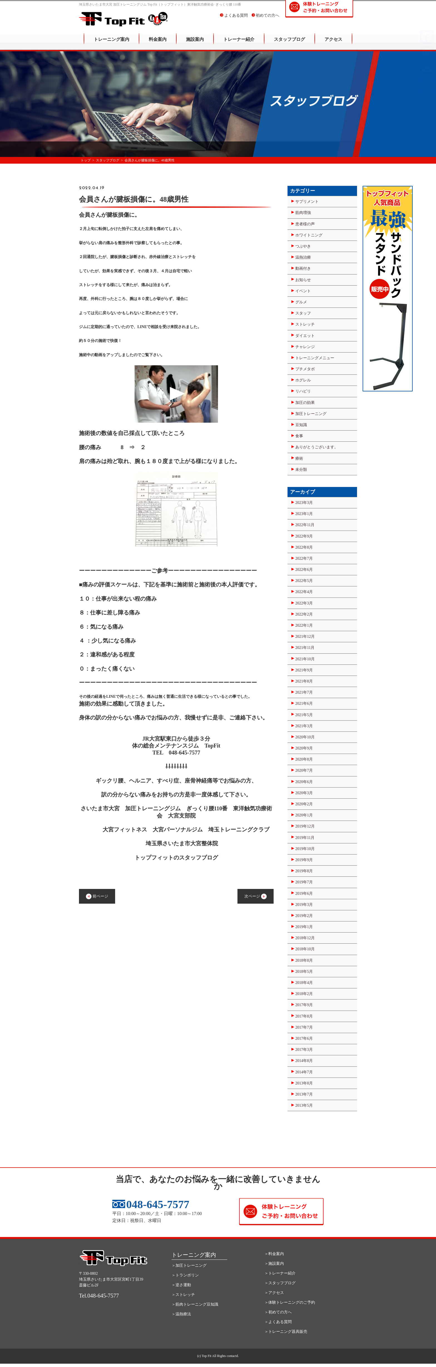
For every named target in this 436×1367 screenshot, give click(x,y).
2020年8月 (304, 759)
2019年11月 (304, 838)
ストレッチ (305, 324)
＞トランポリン (185, 1275)
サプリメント (307, 201)
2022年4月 (304, 592)
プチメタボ (305, 369)
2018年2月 (304, 994)
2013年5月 (304, 1105)
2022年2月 (304, 614)
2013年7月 (304, 1094)
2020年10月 (305, 737)
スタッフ (303, 313)
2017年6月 (304, 1038)
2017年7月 (304, 1027)
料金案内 (158, 43)
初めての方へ (265, 19)
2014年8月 (304, 1061)
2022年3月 (304, 603)
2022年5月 (304, 581)
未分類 (301, 470)
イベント (303, 291)
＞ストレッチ (183, 1295)
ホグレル (303, 380)
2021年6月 (304, 703)
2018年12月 (305, 938)
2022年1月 (304, 625)
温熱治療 (303, 257)
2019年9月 (304, 860)
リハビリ (303, 391)
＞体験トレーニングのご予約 (289, 1302)
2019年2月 (304, 916)
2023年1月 (304, 514)
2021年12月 (305, 636)
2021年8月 (304, 681)
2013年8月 (304, 1083)
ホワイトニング (309, 235)
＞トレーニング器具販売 (285, 1331)
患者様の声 (305, 224)
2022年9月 (304, 536)
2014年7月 (304, 1072)
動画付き (303, 268)
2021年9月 (304, 670)
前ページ (97, 896)
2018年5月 (304, 971)
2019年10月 (305, 849)
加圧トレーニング (310, 414)
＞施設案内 (274, 1263)
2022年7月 (304, 558)
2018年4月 (304, 983)
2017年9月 (304, 1005)
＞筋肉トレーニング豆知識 (195, 1304)
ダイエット (305, 336)
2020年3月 (304, 793)
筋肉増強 (303, 213)
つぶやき (303, 246)
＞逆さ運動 (181, 1285)
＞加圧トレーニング (189, 1265)
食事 (299, 436)
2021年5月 (304, 715)
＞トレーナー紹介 (280, 1273)
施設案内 (195, 43)
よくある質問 (234, 19)
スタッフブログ (289, 43)
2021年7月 (304, 692)
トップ (86, 160)
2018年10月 (305, 949)
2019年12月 (305, 826)
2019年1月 (304, 927)
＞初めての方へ (278, 1312)
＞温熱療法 (181, 1314)
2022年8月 (304, 547)
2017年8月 (304, 1016)
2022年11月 (304, 525)
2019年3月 (304, 905)
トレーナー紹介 (238, 43)
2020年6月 (304, 782)
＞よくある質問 (278, 1322)
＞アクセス (274, 1293)
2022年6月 (304, 570)
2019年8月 (304, 871)
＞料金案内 (274, 1254)
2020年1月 (304, 815)
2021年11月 (304, 648)
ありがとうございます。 (316, 447)
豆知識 (301, 425)
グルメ (301, 302)
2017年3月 (304, 1050)
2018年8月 (304, 960)
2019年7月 (304, 882)
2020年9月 (304, 748)
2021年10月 (305, 659)
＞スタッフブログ (280, 1283)
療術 (299, 458)
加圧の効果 (305, 403)
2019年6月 (304, 893)
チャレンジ (305, 347)
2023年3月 (304, 503)
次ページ (255, 896)
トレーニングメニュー (314, 358)
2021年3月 (304, 726)
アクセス (333, 43)
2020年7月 (304, 770)
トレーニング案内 (111, 43)
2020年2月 (304, 804)
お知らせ (303, 280)
